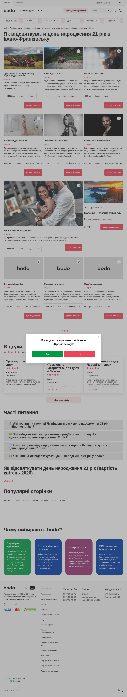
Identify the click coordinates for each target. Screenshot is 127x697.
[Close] (98, 336)
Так (47, 354)
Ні (80, 354)
